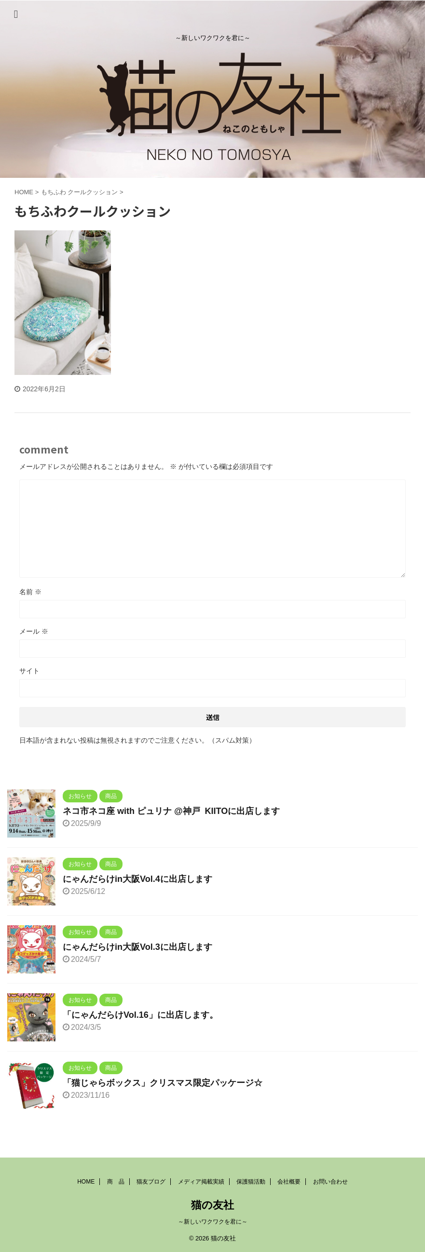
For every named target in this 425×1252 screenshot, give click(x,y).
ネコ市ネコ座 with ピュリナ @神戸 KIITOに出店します (171, 811)
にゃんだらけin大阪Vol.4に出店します (137, 879)
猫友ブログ (151, 1181)
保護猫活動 (250, 1181)
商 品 (115, 1181)
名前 (30, 592)
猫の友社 (212, 1205)
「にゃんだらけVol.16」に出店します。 (140, 1015)
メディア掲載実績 (201, 1181)
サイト (29, 671)
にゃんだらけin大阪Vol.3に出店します (137, 947)
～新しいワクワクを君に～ (212, 1221)
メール (33, 631)
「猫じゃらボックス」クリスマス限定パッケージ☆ (162, 1083)
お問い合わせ (330, 1181)
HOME (86, 1181)
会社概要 (289, 1181)
